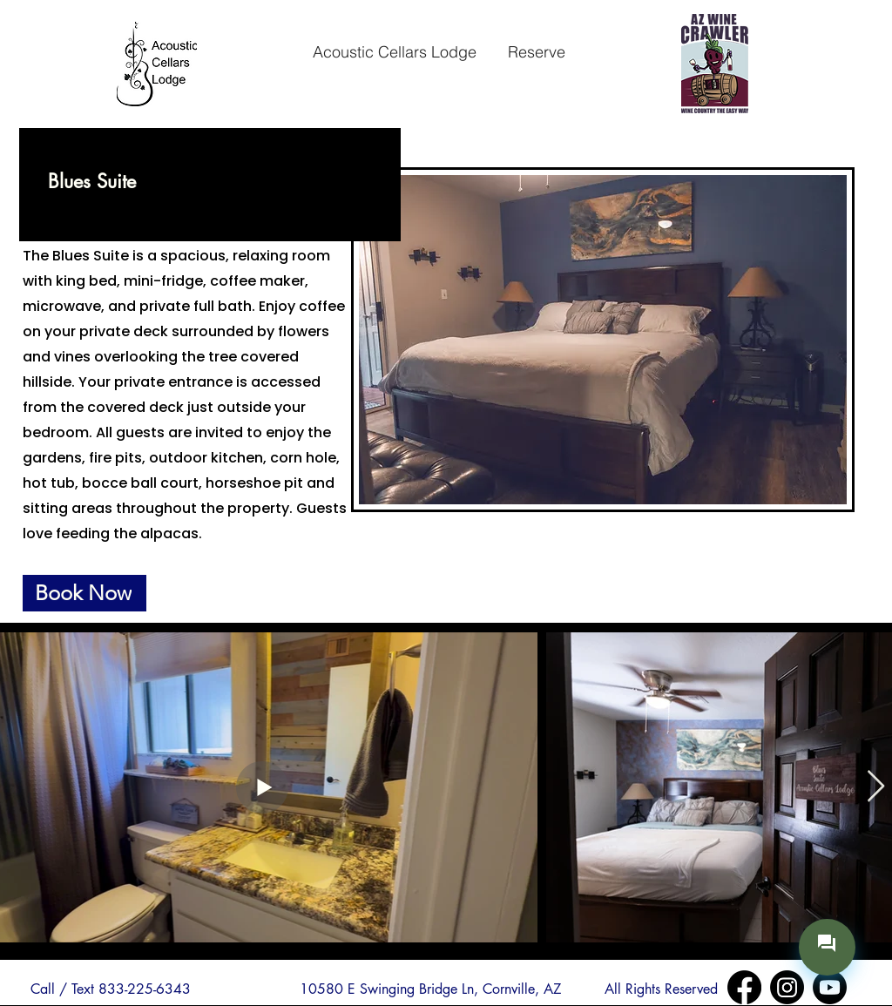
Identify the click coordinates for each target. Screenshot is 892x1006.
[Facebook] (744, 987)
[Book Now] (84, 593)
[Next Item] (876, 787)
